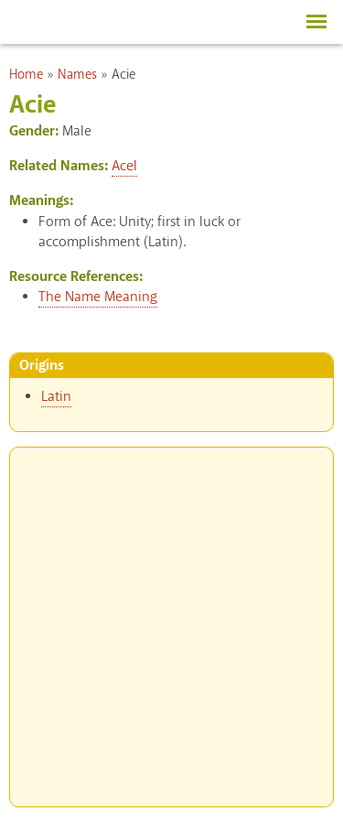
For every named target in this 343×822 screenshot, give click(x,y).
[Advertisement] (171, 619)
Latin (56, 396)
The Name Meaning (97, 297)
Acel (124, 166)
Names (77, 75)
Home (26, 75)
